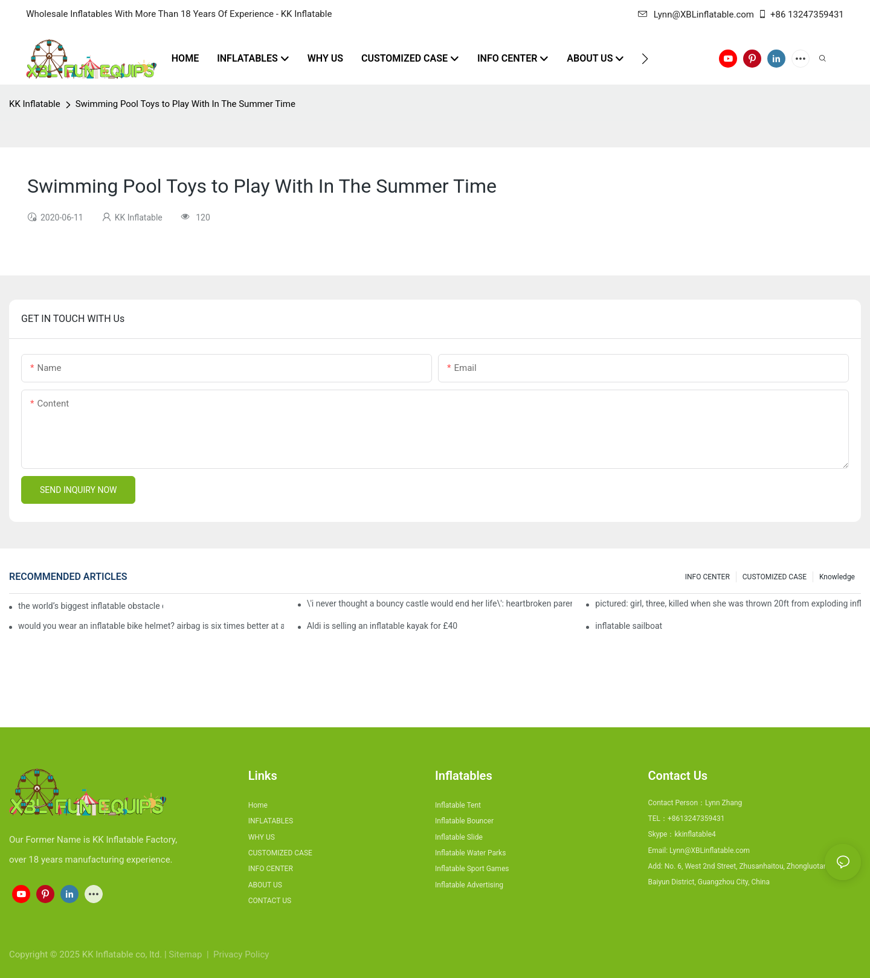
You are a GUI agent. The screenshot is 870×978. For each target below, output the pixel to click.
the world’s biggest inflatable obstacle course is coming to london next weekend (90, 606)
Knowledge (837, 577)
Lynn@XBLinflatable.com (696, 14)
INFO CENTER (707, 577)
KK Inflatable (34, 103)
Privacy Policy (241, 954)
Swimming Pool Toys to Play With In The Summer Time (185, 103)
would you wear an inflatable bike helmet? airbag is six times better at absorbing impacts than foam (151, 626)
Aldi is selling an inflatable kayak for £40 (382, 626)
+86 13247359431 (801, 14)
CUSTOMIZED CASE (775, 577)
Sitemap (186, 954)
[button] (645, 58)
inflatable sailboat (628, 626)
